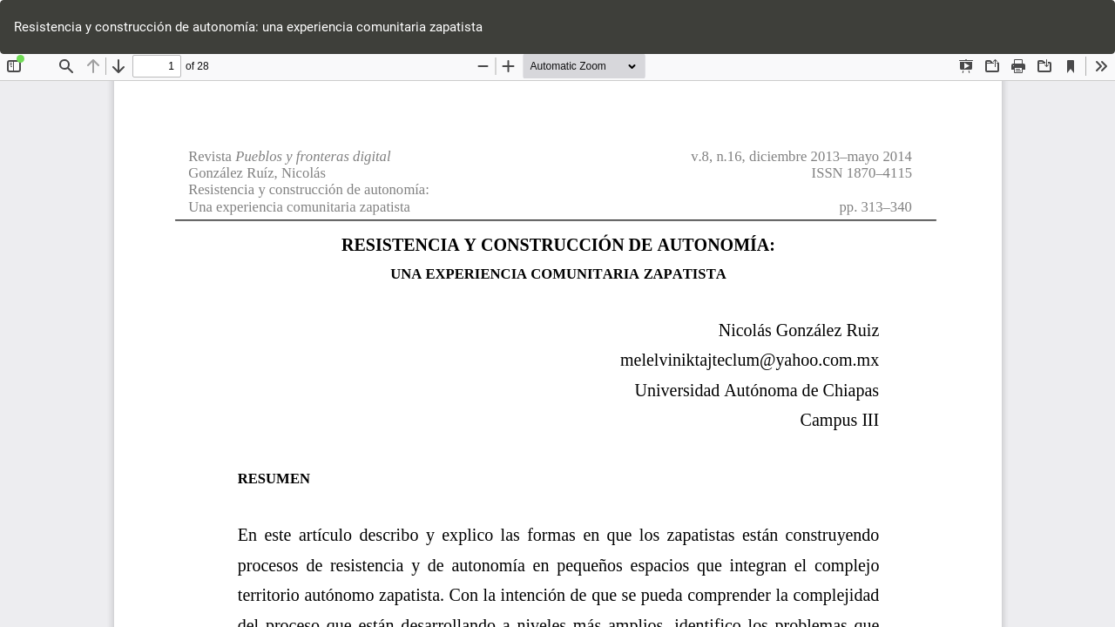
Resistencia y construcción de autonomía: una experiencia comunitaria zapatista (248, 27)
